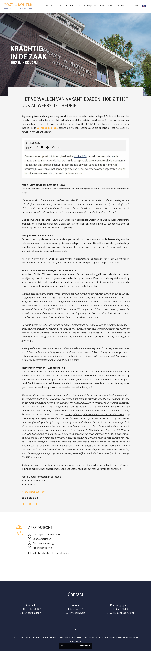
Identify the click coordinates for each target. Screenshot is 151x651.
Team (102, 6)
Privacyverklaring (112, 637)
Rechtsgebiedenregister (60, 637)
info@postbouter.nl (31, 612)
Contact (136, 6)
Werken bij (122, 6)
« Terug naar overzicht (33, 491)
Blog (111, 6)
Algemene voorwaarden (93, 637)
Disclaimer (76, 637)
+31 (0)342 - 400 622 (31, 609)
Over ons (50, 6)
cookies (75, 646)
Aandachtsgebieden (68, 6)
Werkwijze (88, 6)
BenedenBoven (75, 641)
